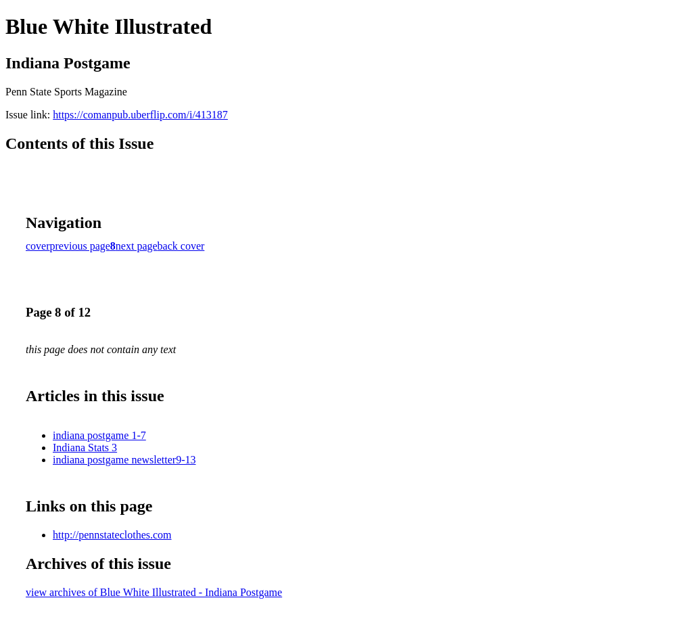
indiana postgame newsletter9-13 (124, 459)
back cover (181, 246)
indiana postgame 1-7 (99, 435)
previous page (80, 246)
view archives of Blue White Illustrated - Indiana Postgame (154, 592)
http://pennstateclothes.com (112, 535)
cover (38, 246)
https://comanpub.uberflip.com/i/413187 (140, 114)
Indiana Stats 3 (85, 447)
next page (137, 246)
